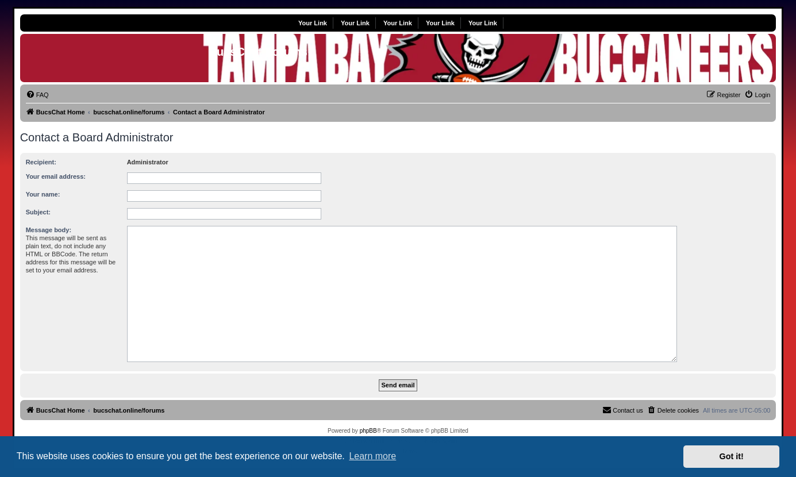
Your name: (43, 194)
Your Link (312, 23)
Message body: (48, 229)
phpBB (368, 431)
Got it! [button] (732, 456)
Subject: (38, 212)
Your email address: (56, 176)
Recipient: (41, 162)
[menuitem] (37, 95)
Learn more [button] (372, 456)
